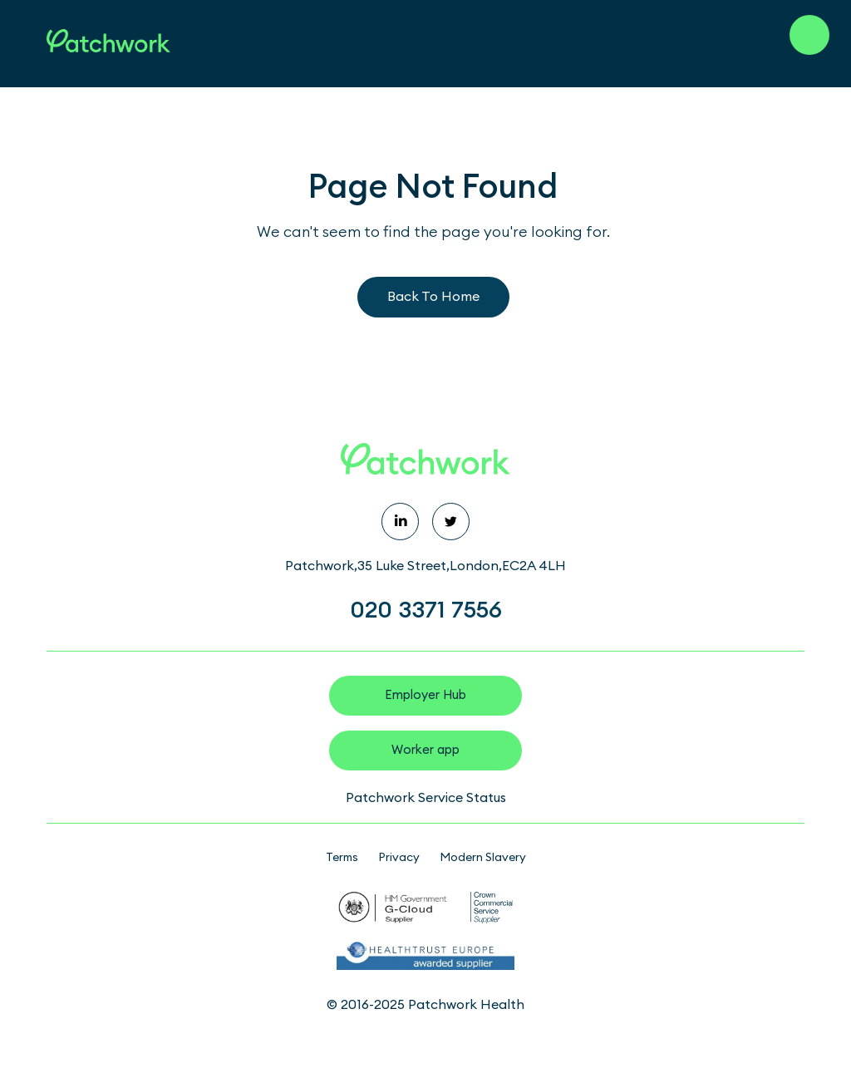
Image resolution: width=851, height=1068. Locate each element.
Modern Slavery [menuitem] (483, 858)
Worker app (425, 750)
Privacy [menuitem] (399, 858)
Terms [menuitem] (342, 858)
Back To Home (433, 296)
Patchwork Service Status (426, 798)
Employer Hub (425, 695)
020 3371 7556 (426, 610)
